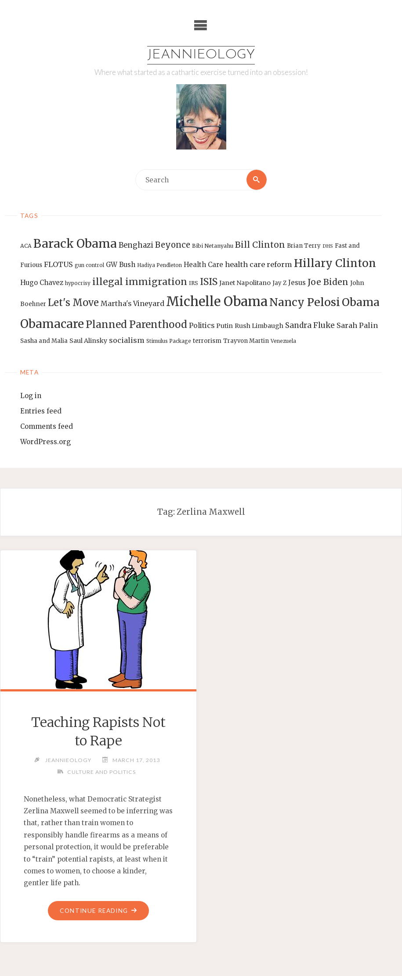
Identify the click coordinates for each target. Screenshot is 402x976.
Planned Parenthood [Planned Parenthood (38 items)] (136, 324)
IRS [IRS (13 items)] (193, 283)
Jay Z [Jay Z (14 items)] (279, 283)
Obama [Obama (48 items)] (361, 302)
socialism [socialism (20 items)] (127, 340)
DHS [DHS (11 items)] (327, 246)
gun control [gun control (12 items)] (89, 265)
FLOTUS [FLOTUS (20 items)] (58, 264)
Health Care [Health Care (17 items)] (203, 264)
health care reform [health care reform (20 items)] (258, 264)
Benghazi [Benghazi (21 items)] (136, 245)
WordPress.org (45, 442)
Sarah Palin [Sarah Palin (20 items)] (357, 325)
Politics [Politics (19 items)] (201, 325)
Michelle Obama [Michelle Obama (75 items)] (217, 301)
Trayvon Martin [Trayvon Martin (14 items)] (246, 341)
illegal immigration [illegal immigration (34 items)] (139, 282)
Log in (30, 396)
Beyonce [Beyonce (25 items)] (172, 245)
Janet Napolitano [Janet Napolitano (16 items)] (245, 283)
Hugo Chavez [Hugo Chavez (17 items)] (41, 282)
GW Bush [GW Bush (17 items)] (120, 264)
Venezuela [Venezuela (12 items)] (283, 341)
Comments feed (46, 426)
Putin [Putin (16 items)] (224, 326)
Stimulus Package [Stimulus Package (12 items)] (168, 341)
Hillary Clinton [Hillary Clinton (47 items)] (335, 263)
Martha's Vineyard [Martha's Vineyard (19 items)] (132, 303)
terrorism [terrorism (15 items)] (207, 341)
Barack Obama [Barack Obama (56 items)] (75, 243)
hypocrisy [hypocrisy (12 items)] (78, 283)
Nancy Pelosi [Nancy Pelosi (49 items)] (304, 302)
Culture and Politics (101, 772)
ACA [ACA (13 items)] (26, 245)
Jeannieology (201, 55)
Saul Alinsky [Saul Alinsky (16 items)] (88, 341)
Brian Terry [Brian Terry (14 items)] (304, 245)
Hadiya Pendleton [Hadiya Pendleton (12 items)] (159, 265)
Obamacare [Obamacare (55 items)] (52, 324)
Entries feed (41, 411)
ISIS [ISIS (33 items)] (208, 282)
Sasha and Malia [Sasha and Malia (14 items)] (44, 341)
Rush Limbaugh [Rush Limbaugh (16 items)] (259, 326)
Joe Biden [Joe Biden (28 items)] (328, 282)
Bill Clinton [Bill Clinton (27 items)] (260, 244)
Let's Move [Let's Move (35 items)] (73, 302)
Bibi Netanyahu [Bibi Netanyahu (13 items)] (212, 245)
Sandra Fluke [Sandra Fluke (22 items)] (310, 325)
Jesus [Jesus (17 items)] (297, 282)
